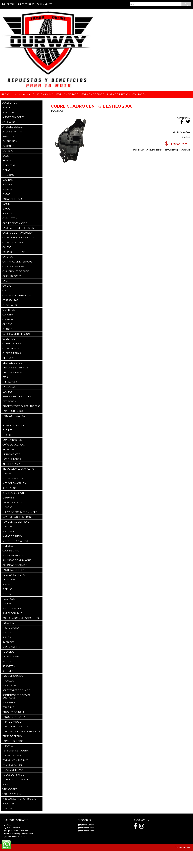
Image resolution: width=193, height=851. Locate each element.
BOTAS (6, 194)
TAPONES (7, 746)
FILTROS (7, 420)
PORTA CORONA (11, 608)
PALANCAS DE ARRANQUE (16, 560)
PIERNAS (7, 589)
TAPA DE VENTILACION (15, 726)
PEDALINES (8, 579)
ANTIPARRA (8, 122)
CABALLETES (9, 218)
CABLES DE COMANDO (14, 223)
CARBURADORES (11, 276)
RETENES (7, 671)
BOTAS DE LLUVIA (12, 199)
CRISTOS (7, 324)
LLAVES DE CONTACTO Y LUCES (19, 512)
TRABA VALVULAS (12, 765)
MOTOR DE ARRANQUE (15, 541)
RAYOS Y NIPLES (11, 647)
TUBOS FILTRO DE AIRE (15, 779)
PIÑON (6, 584)
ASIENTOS (8, 136)
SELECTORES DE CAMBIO (16, 690)
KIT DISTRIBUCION (12, 478)
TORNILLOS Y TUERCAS (15, 760)
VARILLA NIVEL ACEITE (14, 794)
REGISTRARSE (27, 4)
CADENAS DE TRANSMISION (17, 233)
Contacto (139, 94)
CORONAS (8, 314)
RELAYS (6, 661)
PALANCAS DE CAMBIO (14, 565)
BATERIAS (7, 151)
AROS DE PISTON (12, 131)
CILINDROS (8, 310)
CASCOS (6, 286)
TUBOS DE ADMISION (14, 775)
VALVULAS (8, 784)
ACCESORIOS (9, 103)
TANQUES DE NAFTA (13, 717)
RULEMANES (9, 685)
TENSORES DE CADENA (15, 750)
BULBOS (7, 213)
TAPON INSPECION (13, 741)
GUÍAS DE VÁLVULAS (13, 444)
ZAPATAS (7, 808)
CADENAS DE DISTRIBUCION (18, 228)
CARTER (7, 281)
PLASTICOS (8, 599)
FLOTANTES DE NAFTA (14, 425)
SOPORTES (8, 702)
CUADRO (7, 329)
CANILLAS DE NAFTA (13, 266)
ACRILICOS (8, 112)
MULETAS (7, 546)
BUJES (6, 204)
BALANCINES (9, 141)
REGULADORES (11, 656)
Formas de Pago (87, 828)
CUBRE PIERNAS (11, 353)
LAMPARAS (8, 497)
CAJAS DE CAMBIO (12, 242)
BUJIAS (6, 208)
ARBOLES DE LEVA (12, 127)
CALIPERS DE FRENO (14, 252)
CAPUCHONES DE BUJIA (15, 271)
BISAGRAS (8, 175)
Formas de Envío (87, 831)
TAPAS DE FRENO (12, 736)
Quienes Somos (87, 825)
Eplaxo (188, 847)
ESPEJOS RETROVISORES (16, 396)
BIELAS (6, 170)
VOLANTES (8, 803)
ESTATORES (9, 401)
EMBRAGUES (9, 382)
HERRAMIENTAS (11, 454)
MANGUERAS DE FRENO (15, 522)
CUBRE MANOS (10, 348)
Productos (21, 94)
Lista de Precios (118, 94)
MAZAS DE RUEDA (12, 536)
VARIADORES (9, 789)
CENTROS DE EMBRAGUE (16, 295)
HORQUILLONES (11, 459)
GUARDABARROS (12, 440)
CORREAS (7, 319)
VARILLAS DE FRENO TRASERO (19, 799)
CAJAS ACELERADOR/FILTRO (18, 237)
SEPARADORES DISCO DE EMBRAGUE (16, 696)
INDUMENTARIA (11, 464)
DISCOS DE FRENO (12, 372)
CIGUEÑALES (9, 305)
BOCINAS (7, 184)
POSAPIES (8, 623)
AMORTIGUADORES (13, 117)
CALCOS (6, 247)
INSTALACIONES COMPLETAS (18, 469)
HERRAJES (8, 449)
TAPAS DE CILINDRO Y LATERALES (21, 731)
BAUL (5, 156)
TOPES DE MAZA (11, 755)
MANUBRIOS (9, 531)
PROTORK (8, 632)
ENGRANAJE (9, 387)
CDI (4, 290)
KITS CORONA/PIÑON (14, 483)
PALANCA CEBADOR (13, 555)
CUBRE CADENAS (12, 343)
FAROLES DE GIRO (12, 411)
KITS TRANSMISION (13, 493)
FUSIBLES (7, 435)
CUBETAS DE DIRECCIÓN (16, 334)
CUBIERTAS (8, 339)
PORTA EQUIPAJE (12, 613)
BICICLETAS (8, 165)
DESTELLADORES (12, 363)
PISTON (6, 594)
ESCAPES (7, 392)
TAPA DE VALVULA (12, 722)
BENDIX (6, 160)
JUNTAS (6, 473)
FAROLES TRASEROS (13, 416)
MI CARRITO (46, 4)
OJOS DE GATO (10, 550)
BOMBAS (7, 189)
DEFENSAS (8, 358)
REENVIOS (8, 652)
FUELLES (7, 430)
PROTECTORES (11, 628)
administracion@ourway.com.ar (19, 834)
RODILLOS (8, 680)
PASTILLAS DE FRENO (14, 570)
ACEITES (7, 107)
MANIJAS (7, 526)
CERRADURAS (10, 300)
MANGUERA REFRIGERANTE (18, 517)
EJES (5, 377)
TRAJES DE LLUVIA (12, 770)
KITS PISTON (9, 488)
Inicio (5, 94)
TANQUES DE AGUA (13, 712)
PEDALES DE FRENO (13, 575)
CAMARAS (7, 257)
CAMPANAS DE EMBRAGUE (17, 261)
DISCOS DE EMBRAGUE (15, 367)
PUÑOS (6, 637)
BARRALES (8, 146)
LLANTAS (7, 507)
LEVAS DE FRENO (12, 502)
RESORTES (8, 666)
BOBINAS (7, 180)
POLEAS (6, 603)
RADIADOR (8, 642)
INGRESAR (9, 4)
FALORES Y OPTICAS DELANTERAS (21, 406)
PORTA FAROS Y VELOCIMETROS (20, 618)
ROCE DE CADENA (12, 676)
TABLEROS (8, 707)
